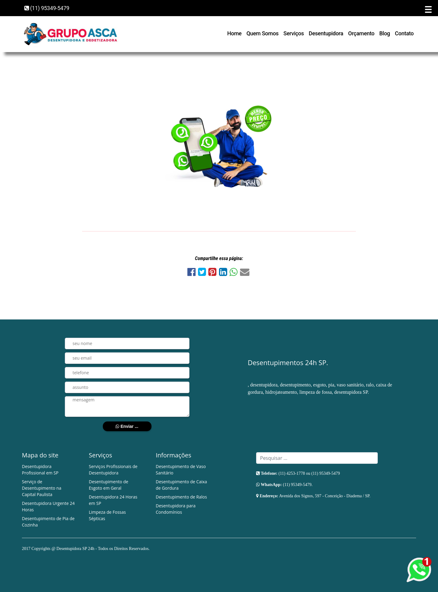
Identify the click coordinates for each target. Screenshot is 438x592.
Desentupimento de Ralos (181, 497)
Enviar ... (127, 426)
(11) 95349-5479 (46, 8)
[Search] (317, 458)
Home (234, 33)
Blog (384, 33)
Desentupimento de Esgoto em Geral (108, 485)
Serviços (293, 33)
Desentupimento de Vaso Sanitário (181, 469)
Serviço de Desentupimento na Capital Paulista (41, 488)
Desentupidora (326, 33)
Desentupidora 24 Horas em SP (113, 500)
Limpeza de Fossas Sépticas (107, 515)
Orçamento (361, 33)
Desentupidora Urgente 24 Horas (48, 506)
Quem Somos (262, 33)
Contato (404, 33)
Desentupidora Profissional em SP (40, 469)
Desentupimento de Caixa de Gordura (181, 485)
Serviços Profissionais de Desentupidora (113, 469)
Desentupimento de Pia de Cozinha (48, 522)
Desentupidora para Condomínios (176, 509)
